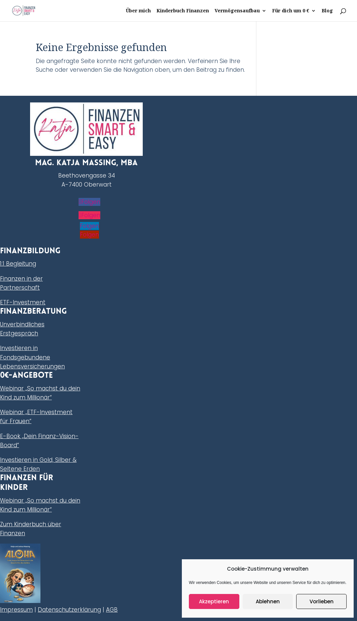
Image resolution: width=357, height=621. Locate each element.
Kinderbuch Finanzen (182, 11)
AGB (112, 610)
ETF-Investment (22, 302)
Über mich (138, 11)
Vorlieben (322, 601)
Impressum (16, 610)
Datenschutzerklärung (69, 610)
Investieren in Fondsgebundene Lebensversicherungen (32, 357)
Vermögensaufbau (237, 11)
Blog (327, 11)
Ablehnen (268, 601)
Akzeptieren (214, 601)
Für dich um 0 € (290, 11)
